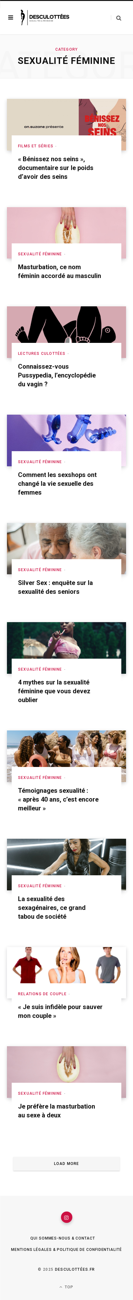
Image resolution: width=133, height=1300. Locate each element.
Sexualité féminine (40, 254)
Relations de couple (42, 994)
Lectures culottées (42, 353)
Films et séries (35, 146)
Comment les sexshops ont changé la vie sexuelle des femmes (57, 483)
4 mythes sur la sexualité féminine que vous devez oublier (54, 691)
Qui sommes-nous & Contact (62, 1238)
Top (66, 1287)
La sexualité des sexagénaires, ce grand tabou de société (52, 907)
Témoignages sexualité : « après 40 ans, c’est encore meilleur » (58, 799)
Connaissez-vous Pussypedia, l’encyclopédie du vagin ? (57, 375)
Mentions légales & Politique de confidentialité (66, 1249)
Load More (66, 1163)
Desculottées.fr (75, 1269)
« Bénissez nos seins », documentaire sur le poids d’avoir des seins (56, 167)
